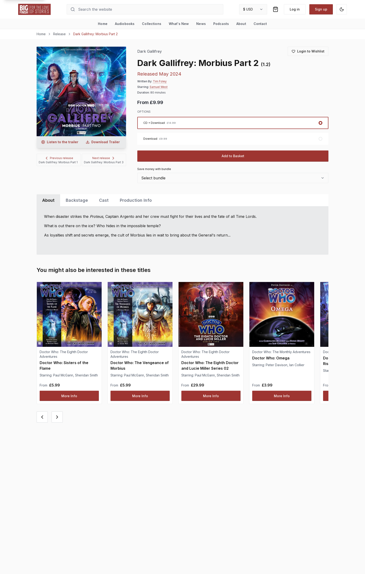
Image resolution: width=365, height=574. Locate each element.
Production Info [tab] (136, 200)
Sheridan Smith (86, 375)
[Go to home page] (34, 9)
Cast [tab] (104, 200)
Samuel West (159, 87)
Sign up (321, 9)
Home (102, 24)
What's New (179, 24)
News (201, 24)
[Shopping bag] (275, 9)
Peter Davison (276, 365)
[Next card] (57, 417)
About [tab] (48, 200)
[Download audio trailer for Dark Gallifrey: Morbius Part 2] (102, 142)
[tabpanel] (183, 230)
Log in (295, 9)
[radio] (233, 123)
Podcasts (221, 24)
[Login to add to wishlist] (308, 51)
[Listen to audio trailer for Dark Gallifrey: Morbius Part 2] (59, 142)
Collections (151, 24)
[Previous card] (42, 417)
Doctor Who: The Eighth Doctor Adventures (64, 354)
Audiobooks (124, 24)
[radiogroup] (233, 131)
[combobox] (253, 9)
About (241, 24)
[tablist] (183, 200)
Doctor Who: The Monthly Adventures (281, 352)
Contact (260, 24)
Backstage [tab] (77, 200)
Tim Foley (160, 81)
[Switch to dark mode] (342, 9)
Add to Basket (233, 156)
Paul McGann (63, 375)
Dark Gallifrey (149, 51)
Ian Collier (296, 365)
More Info (69, 396)
